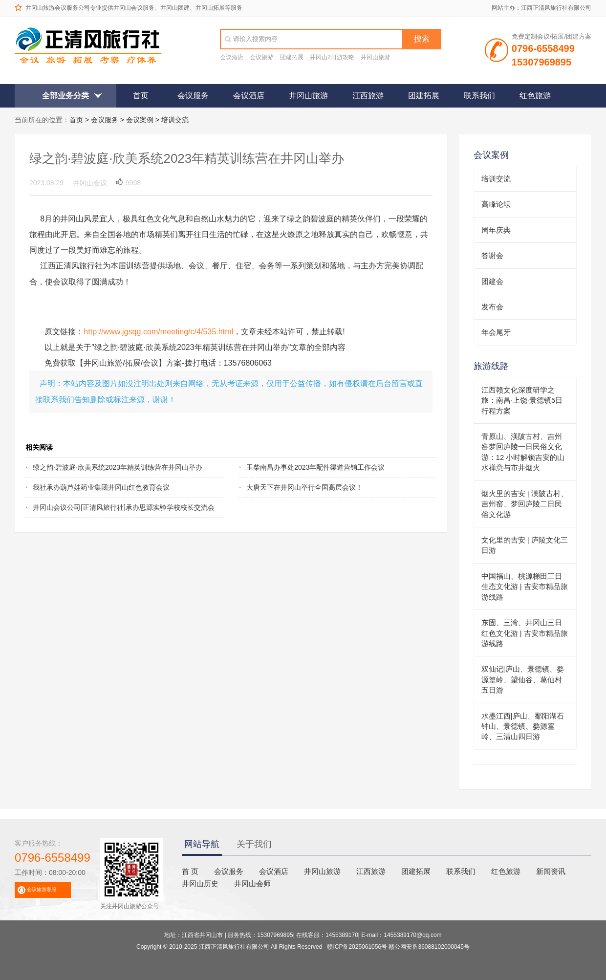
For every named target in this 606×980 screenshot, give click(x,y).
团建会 (492, 281)
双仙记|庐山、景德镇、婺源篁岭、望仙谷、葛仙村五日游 (522, 679)
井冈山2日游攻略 (332, 57)
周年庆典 (496, 230)
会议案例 (139, 120)
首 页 (190, 871)
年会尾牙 (496, 332)
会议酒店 (231, 57)
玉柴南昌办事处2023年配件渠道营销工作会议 (315, 467)
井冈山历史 (200, 883)
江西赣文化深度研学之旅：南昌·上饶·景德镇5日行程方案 (522, 400)
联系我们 (479, 95)
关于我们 (254, 844)
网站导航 (201, 844)
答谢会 (492, 255)
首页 (141, 95)
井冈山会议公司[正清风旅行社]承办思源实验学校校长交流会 (108, 507)
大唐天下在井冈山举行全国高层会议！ (304, 487)
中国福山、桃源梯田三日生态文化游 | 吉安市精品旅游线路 (524, 586)
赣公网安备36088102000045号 (429, 946)
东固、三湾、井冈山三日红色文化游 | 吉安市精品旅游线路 (524, 633)
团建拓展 (291, 57)
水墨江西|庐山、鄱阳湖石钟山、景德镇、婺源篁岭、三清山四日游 (522, 726)
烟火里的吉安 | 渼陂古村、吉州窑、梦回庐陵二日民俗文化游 (524, 504)
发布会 (492, 307)
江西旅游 (368, 95)
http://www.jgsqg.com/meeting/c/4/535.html (158, 331)
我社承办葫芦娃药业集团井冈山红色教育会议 (101, 487)
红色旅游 (535, 95)
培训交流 (175, 120)
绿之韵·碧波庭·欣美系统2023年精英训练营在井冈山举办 (108, 467)
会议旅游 (261, 57)
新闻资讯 (550, 871)
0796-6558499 (52, 857)
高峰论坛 (496, 204)
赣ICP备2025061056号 (357, 946)
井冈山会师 (252, 883)
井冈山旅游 (375, 57)
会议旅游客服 (41, 889)
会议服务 (193, 95)
